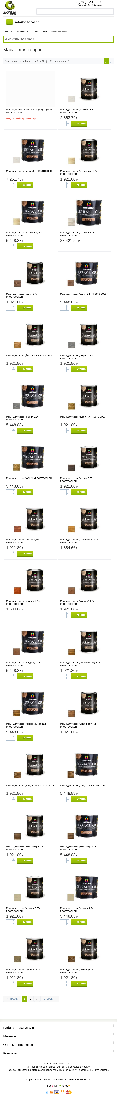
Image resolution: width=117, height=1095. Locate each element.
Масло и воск (40, 28)
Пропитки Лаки (23, 28)
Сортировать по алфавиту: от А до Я (25, 58)
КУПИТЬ (81, 120)
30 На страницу (59, 58)
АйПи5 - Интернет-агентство (74, 1076)
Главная (8, 28)
